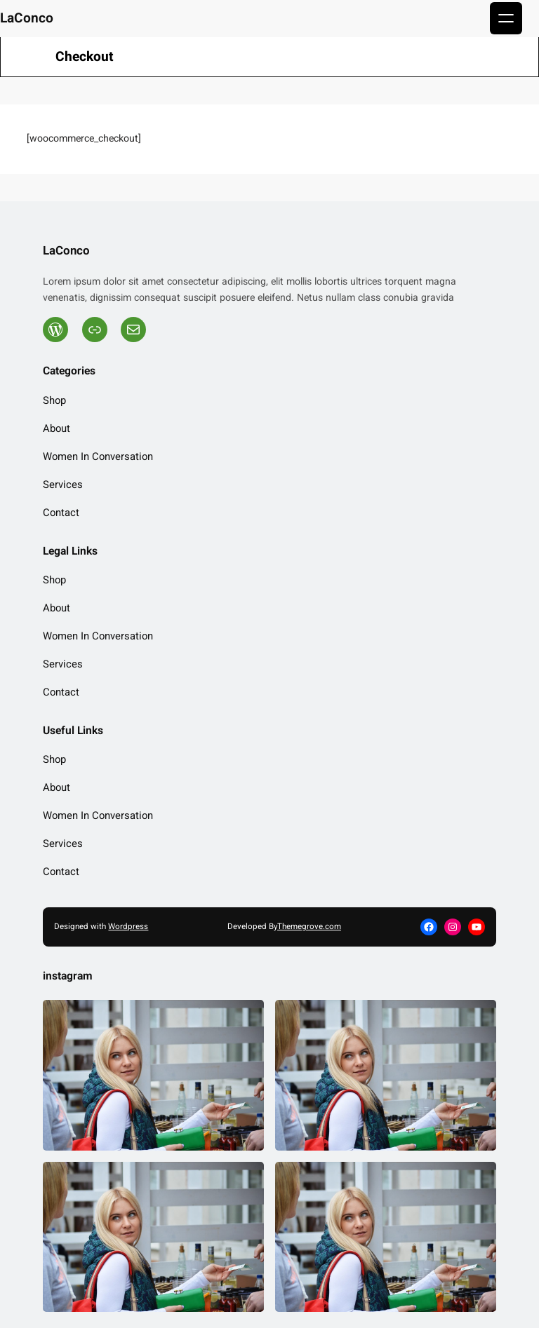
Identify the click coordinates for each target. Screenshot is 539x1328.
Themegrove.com (309, 927)
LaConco (26, 18)
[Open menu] (506, 18)
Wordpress (128, 927)
